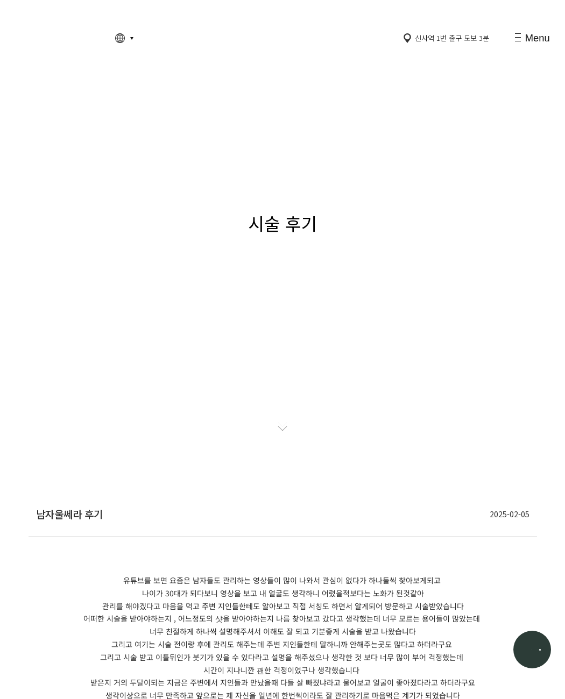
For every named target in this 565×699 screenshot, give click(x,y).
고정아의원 (57, 38)
